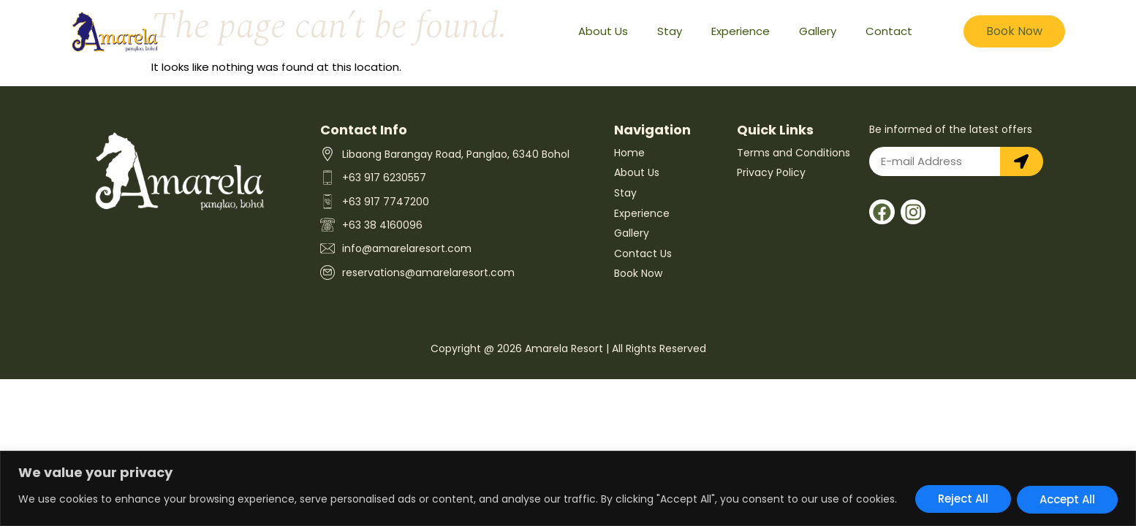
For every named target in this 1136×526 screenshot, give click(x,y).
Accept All (1067, 499)
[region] (568, 488)
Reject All (963, 499)
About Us (603, 31)
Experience (740, 31)
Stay (669, 31)
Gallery (817, 31)
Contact (889, 31)
